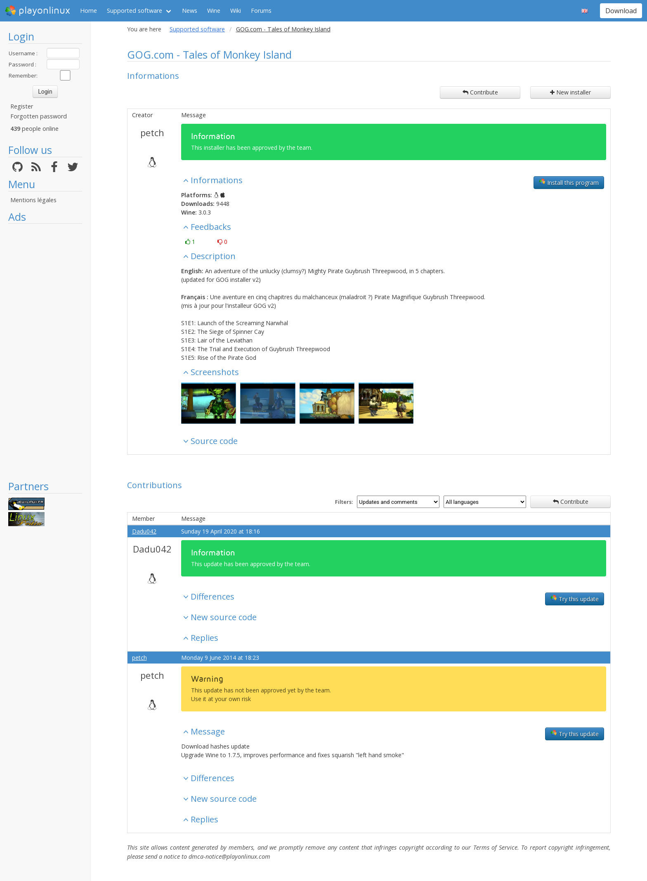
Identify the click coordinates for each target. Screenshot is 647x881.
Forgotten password (38, 116)
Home (88, 10)
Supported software (134, 10)
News (189, 10)
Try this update (574, 599)
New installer (570, 92)
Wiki (235, 10)
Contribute (480, 92)
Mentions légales (33, 200)
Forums (261, 10)
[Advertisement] (45, 351)
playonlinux (37, 11)
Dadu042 (144, 531)
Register (21, 106)
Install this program (569, 182)
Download (621, 10)
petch (152, 132)
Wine (213, 10)
